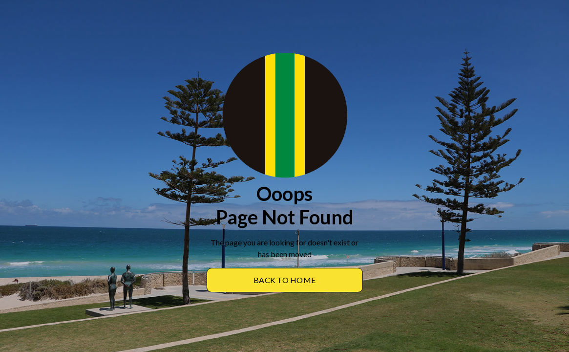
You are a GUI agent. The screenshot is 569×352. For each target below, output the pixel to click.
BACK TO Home (284, 280)
